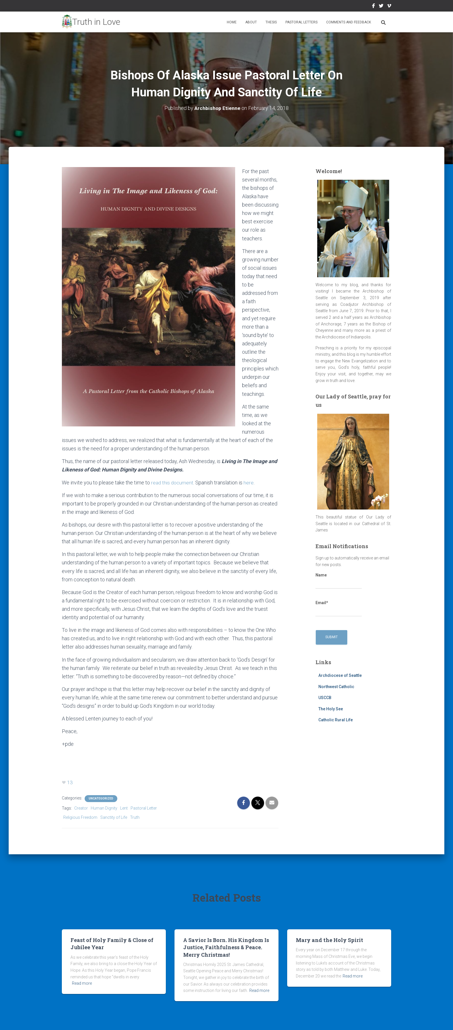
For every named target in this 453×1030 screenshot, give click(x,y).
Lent (124, 808)
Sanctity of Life (113, 817)
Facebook (373, 6)
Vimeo (389, 6)
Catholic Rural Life (335, 720)
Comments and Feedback (348, 22)
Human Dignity (104, 808)
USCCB (324, 697)
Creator (81, 808)
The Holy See (330, 709)
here (250, 483)
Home (232, 22)
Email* (338, 608)
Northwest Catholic (336, 686)
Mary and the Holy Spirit (329, 940)
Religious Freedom (80, 817)
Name (338, 581)
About (251, 22)
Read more (82, 983)
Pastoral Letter (144, 808)
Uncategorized (101, 798)
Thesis (271, 22)
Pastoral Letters (301, 22)
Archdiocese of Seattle (340, 675)
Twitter (381, 6)
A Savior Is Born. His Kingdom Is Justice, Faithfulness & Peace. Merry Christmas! (226, 947)
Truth (135, 817)
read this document (172, 483)
